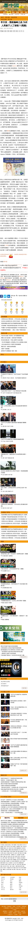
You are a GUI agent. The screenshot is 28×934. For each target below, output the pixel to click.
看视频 (10, 912)
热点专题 (4, 678)
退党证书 (10, 914)
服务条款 (24, 906)
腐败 (25, 853)
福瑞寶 (24, 912)
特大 (17, 31)
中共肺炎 (2, 844)
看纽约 (14, 912)
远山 (11, 880)
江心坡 (14, 862)
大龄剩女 (10, 555)
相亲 (7, 555)
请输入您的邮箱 (5, 899)
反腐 (1, 854)
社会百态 (17, 14)
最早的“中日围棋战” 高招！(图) (9, 351)
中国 (11, 474)
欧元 (24, 856)
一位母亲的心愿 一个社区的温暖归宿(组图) (11, 791)
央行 (7, 856)
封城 (10, 587)
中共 (6, 508)
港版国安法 (19, 848)
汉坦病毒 (4, 587)
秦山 (2, 886)
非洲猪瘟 (14, 859)
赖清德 (5, 851)
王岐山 (1, 851)
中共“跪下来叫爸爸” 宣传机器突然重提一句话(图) (12, 803)
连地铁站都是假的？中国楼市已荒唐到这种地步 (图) (13, 782)
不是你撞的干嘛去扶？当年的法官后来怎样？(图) (12, 655)
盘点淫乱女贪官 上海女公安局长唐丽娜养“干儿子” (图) (14, 808)
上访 (11, 861)
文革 (25, 869)
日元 (1, 857)
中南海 (8, 853)
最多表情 (20, 818)
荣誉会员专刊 (5, 643)
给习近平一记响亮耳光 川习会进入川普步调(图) (12, 799)
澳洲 (17, 866)
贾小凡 (3, 879)
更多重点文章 (23, 770)
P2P (20, 859)
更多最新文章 (23, 792)
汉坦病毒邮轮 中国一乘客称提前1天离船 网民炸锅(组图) (14, 822)
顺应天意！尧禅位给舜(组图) (8, 346)
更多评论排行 (23, 838)
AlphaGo (14, 66)
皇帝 (22, 867)
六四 (3, 491)
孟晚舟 (8, 851)
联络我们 (9, 906)
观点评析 (11, 14)
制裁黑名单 (23, 378)
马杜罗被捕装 (18, 378)
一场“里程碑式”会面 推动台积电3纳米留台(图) (12, 651)
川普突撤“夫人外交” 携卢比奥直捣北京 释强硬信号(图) (14, 807)
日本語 (14, 909)
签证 (25, 864)
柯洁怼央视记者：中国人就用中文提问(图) (12, 340)
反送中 (15, 853)
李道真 (12, 879)
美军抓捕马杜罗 (5, 685)
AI (9, 570)
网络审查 (17, 861)
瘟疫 (8, 587)
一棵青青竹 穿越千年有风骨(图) (8, 653)
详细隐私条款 (11, 7)
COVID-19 (24, 844)
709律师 (7, 861)
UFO (19, 849)
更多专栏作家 (23, 892)
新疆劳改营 (21, 862)
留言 (11, 31)
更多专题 (24, 688)
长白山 (6, 862)
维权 (4, 861)
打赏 (8, 31)
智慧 (8, 869)
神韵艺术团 (16, 911)
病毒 (21, 844)
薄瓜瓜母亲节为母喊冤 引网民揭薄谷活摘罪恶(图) (13, 824)
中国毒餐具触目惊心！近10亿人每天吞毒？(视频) (13, 600)
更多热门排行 (23, 814)
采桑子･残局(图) (5, 348)
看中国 (5, 261)
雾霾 (22, 859)
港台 (21, 12)
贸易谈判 (22, 851)
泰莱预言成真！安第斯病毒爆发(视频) (10, 810)
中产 (16, 857)
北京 (3, 474)
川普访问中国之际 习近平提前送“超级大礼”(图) (12, 826)
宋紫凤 (3, 877)
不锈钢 (10, 602)
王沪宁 (25, 851)
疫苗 (10, 848)
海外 (11, 866)
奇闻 (17, 869)
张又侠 (8, 846)
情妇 (21, 853)
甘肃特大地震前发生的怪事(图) (8, 785)
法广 (15, 854)
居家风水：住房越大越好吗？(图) (9, 780)
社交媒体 (18, 854)
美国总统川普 (18, 392)
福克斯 (6, 474)
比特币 (16, 856)
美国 (17, 12)
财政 (11, 857)
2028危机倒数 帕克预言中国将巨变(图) (10, 805)
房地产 (6, 857)
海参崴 (18, 857)
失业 (8, 570)
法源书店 (23, 911)
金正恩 (24, 849)
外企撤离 (4, 570)
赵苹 (20, 884)
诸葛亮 (24, 867)
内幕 (11, 853)
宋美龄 (8, 867)
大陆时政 (5, 14)
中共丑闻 (11, 441)
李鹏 (9, 491)
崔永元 (5, 853)
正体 (5, 31)
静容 (11, 886)
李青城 (20, 886)
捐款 (14, 906)
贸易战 (1, 846)
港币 (4, 857)
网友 (6, 409)
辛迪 (20, 889)
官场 (13, 12)
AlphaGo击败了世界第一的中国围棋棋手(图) (12, 335)
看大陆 (7, 17)
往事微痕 (2, 849)
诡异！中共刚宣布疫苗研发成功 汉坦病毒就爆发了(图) (14, 837)
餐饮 (3, 619)
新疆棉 (1, 848)
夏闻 (20, 880)
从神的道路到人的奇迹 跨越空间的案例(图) (11, 648)
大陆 (8, 12)
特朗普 (14, 844)
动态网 (15, 914)
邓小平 (11, 491)
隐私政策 (7, 908)
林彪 (14, 867)
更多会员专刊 (23, 656)
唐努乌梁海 (2, 862)
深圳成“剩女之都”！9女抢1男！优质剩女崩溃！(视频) (14, 553)
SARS (17, 862)
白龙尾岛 (10, 862)
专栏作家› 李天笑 (6, 19)
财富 (13, 857)
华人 (11, 864)
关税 (11, 851)
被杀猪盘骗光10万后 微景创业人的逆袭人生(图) (12, 649)
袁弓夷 (15, 848)
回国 (1, 866)
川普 (14, 392)
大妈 (7, 859)
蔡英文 (24, 857)
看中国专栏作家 (6, 874)
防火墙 (1, 861)
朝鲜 (23, 854)
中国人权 (23, 14)
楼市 (9, 857)
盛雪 (11, 884)
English (11, 908)
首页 (4, 12)
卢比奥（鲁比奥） (11, 378)
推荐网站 (5, 911)
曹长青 (12, 889)
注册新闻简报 (5, 896)
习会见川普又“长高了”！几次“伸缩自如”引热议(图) (13, 391)
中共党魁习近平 (9, 392)
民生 (8, 866)
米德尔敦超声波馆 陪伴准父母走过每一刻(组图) (12, 789)
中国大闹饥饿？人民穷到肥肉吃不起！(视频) (12, 568)
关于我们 (19, 906)
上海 (8, 409)
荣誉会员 (21, 276)
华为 (23, 853)
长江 (8, 848)
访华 (6, 426)
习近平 (3, 392)
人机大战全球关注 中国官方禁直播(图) (11, 344)
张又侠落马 (3, 683)
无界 (20, 914)
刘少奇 (17, 867)
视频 (2, 541)
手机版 (1, 31)
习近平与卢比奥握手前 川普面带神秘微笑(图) (12, 439)
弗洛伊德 (16, 849)
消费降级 (7, 619)
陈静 (11, 882)
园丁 (2, 884)
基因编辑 (25, 859)
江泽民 (6, 245)
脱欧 (4, 856)
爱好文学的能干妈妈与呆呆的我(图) (9, 646)
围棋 (8, 131)
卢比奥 (11, 426)
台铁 (21, 846)
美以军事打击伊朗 (5, 681)
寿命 (23, 869)
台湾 (3, 409)
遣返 (23, 864)
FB (21, 854)
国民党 (10, 849)
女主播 (6, 864)
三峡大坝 (24, 846)
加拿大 (1, 856)
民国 (19, 866)
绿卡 (6, 866)
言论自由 (2, 864)
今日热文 (4, 362)
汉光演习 (24, 848)
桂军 (21, 866)
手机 (12, 869)
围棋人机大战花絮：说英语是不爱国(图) (11, 337)
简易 (20, 877)
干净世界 (11, 911)
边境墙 (13, 851)
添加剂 (6, 602)
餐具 (3, 602)
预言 (15, 869)
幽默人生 (5, 869)
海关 (20, 864)
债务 (9, 856)
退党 (13, 849)
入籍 (4, 866)
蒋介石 (5, 867)
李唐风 (20, 882)
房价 (9, 859)
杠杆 (11, 856)
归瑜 (20, 879)
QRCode (13, 295)
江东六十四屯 (22, 861)
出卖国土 (14, 846)
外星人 (20, 869)
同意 (21, 7)
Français (17, 908)
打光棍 (3, 555)
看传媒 (19, 912)
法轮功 (13, 861)
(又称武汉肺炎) (8, 844)
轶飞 (2, 880)
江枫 (20, 887)
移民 (13, 864)
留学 (18, 864)
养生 (1, 871)
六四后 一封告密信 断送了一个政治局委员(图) (12, 812)
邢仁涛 (3, 887)
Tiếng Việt (22, 908)
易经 (1, 869)
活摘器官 (18, 846)
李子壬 (3, 889)
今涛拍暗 (12, 877)
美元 (13, 856)
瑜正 (11, 887)
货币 (19, 856)
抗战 (23, 866)
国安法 (5, 848)
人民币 (21, 856)
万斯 (16, 851)
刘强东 (4, 859)
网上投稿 (4, 906)
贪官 (19, 853)
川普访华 (4, 378)
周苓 (2, 882)
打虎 (4, 854)
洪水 (12, 848)
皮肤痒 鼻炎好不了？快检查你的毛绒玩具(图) (11, 778)
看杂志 (5, 912)
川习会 (3, 441)
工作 (10, 409)
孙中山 (1, 867)
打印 (14, 31)
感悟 (10, 869)
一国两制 (12, 854)
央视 (9, 864)
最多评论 (7, 818)
